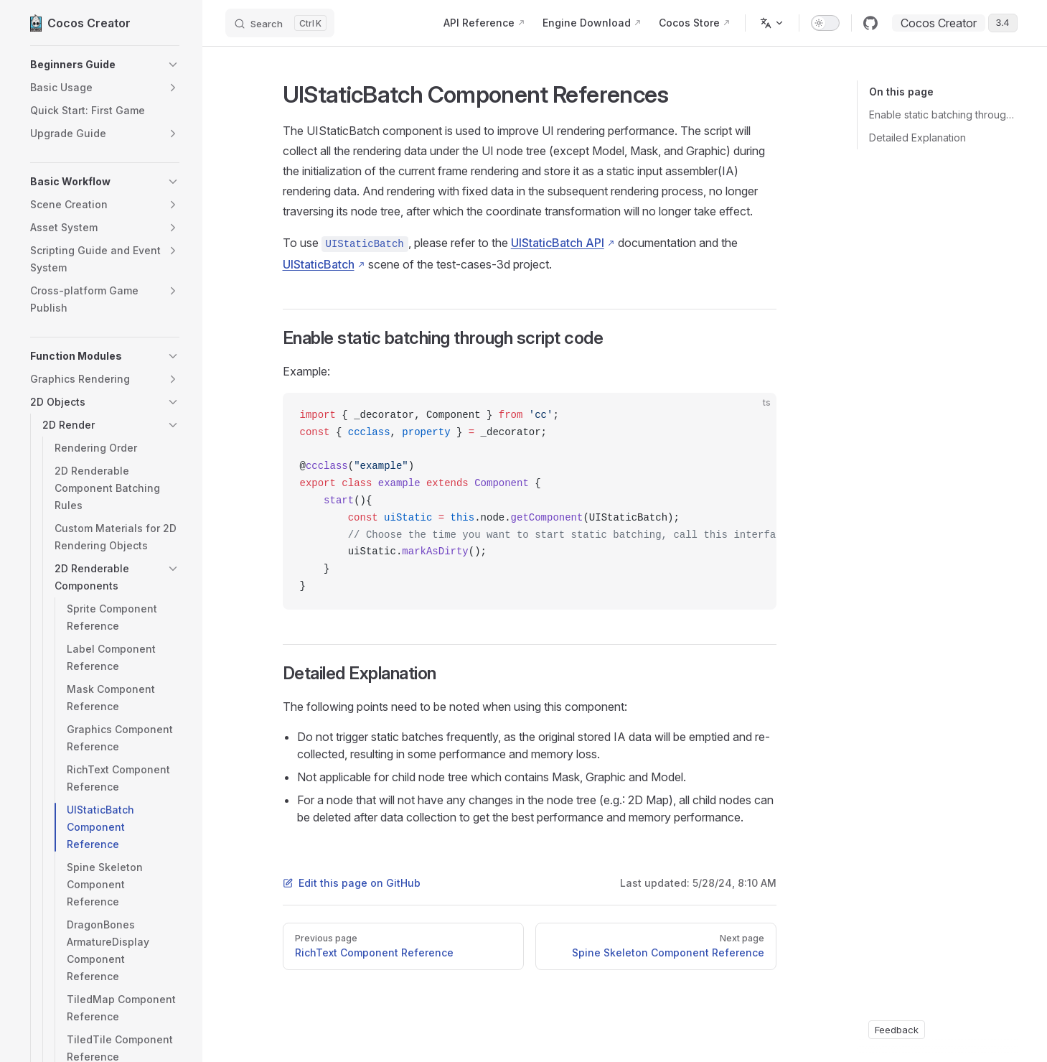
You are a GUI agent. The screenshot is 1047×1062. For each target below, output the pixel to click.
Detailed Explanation (917, 137)
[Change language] (772, 23)
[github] (870, 23)
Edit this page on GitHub (352, 883)
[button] (104, 64)
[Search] (279, 23)
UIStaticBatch (319, 264)
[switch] (825, 23)
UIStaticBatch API (557, 243)
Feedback (897, 1029)
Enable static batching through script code (943, 114)
